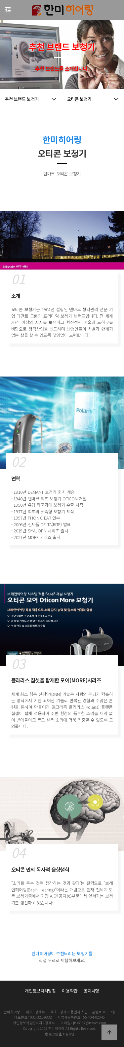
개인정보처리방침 (40, 991)
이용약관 (69, 991)
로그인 (51, 1033)
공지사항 (91, 991)
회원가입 (66, 1033)
